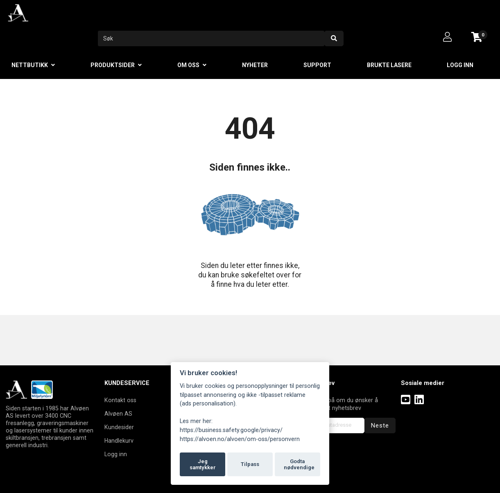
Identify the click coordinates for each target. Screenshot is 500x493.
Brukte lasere (389, 65)
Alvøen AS (118, 413)
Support (317, 65)
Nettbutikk (29, 65)
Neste (380, 425)
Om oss (188, 65)
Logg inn (460, 65)
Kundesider (119, 427)
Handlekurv (118, 440)
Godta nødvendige (299, 464)
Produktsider (112, 65)
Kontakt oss (120, 400)
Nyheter (255, 65)
